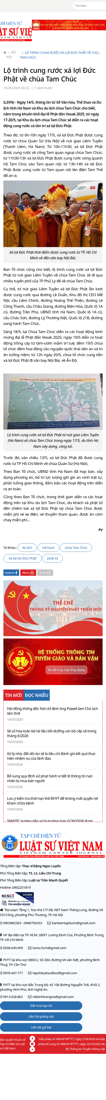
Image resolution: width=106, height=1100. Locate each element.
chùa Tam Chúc (76, 547)
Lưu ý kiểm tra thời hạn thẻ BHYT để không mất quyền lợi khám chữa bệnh (52, 801)
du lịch (27, 547)
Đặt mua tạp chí (41, 1005)
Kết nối (11, 54)
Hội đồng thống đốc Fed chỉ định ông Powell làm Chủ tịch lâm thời (52, 711)
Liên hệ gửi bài (41, 1027)
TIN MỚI (13, 695)
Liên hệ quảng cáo (41, 1016)
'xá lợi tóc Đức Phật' (22, 558)
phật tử (52, 558)
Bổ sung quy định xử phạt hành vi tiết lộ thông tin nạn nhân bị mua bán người (50, 778)
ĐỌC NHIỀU (36, 695)
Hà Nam (48, 547)
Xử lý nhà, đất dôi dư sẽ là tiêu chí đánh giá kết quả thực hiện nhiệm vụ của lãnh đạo (51, 756)
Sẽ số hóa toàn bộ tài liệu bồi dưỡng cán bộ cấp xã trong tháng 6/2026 (51, 733)
